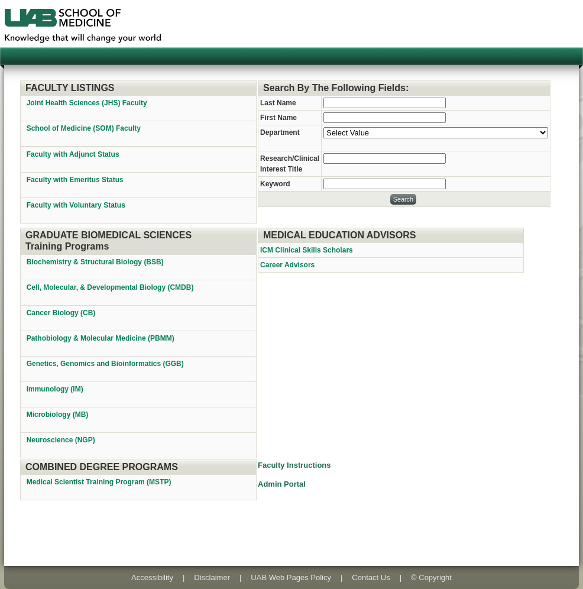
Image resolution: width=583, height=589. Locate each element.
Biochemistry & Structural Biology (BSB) (96, 262)
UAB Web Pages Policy (291, 577)
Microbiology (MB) (58, 414)
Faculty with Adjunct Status (73, 154)
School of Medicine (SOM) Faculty (84, 128)
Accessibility (152, 577)
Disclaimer (212, 577)
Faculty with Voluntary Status (76, 205)
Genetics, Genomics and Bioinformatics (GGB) (106, 364)
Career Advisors (287, 265)
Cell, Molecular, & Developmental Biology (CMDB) (111, 287)
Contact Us (371, 577)
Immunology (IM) (56, 389)
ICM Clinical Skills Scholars (306, 250)
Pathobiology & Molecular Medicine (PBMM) (101, 338)
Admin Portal (282, 484)
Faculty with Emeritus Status (75, 180)
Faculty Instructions (294, 465)
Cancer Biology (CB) (62, 313)
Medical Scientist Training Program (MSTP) (100, 482)
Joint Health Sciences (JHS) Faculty (87, 103)
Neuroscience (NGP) (62, 440)
